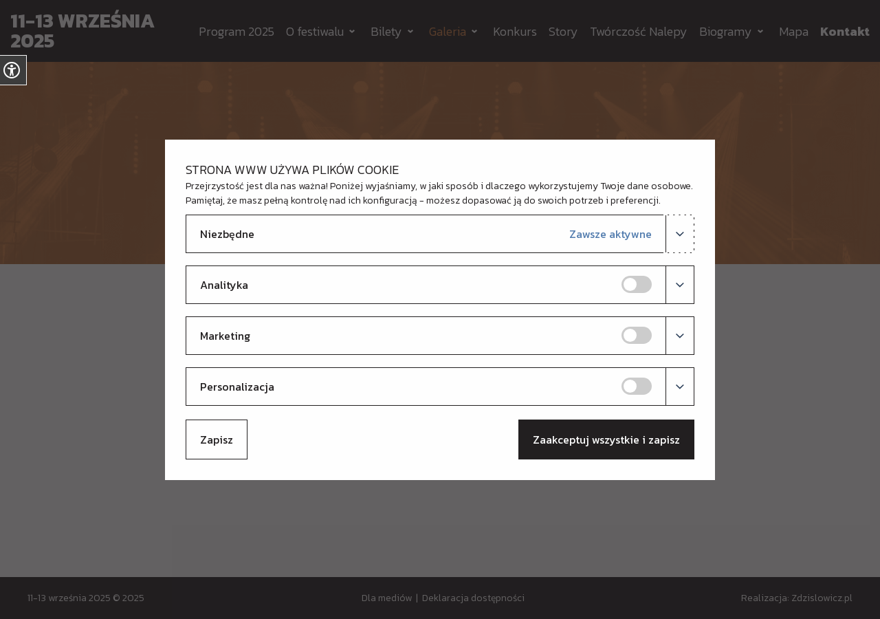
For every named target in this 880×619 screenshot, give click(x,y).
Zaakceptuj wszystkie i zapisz (606, 439)
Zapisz (216, 439)
